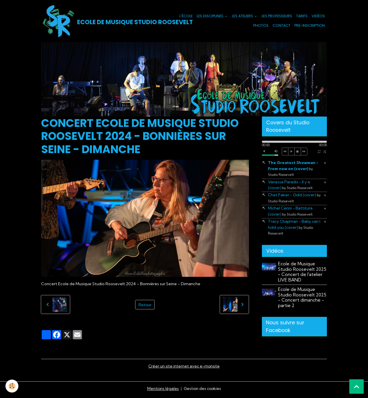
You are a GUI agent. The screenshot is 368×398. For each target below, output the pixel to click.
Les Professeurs (277, 16)
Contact (281, 25)
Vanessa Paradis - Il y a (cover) (290, 185)
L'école (186, 16)
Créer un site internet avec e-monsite (184, 368)
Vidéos (318, 16)
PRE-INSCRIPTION (309, 25)
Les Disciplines (210, 16)
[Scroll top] (356, 386)
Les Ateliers (243, 16)
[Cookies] (12, 386)
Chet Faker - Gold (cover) (295, 198)
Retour (145, 304)
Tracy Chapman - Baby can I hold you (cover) (295, 228)
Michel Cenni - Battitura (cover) (290, 212)
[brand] (100, 21)
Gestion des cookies (202, 390)
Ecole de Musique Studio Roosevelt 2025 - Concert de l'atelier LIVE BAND (302, 273)
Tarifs (302, 16)
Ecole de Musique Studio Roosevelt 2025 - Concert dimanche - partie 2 (302, 299)
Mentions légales (162, 390)
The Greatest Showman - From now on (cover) (293, 169)
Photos (261, 25)
